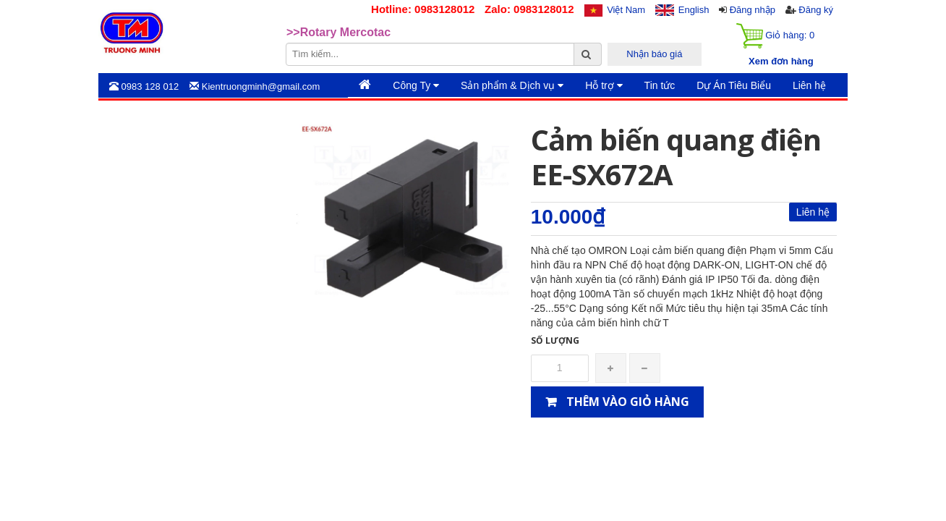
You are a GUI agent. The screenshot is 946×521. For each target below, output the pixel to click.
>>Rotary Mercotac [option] (338, 32)
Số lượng (555, 340)
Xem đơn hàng (781, 61)
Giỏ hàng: (775, 35)
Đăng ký (815, 9)
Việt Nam (626, 9)
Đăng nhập (752, 9)
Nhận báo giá (654, 53)
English (694, 9)
